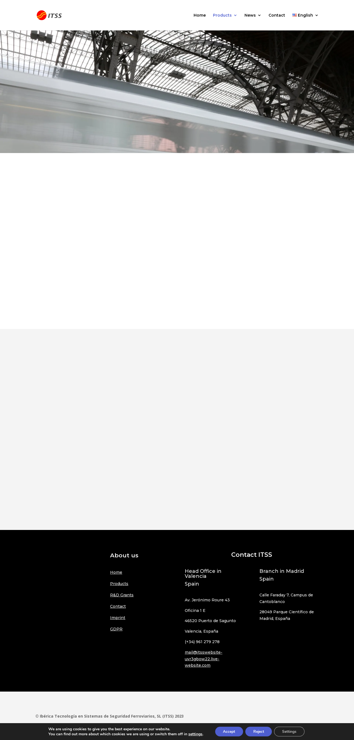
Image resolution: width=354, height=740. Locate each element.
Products (222, 15)
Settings (290, 731)
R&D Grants (122, 594)
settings (194, 733)
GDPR (116, 629)
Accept (228, 731)
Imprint (117, 617)
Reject (258, 731)
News (250, 15)
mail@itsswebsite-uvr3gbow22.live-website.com (203, 659)
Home (200, 15)
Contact (277, 15)
